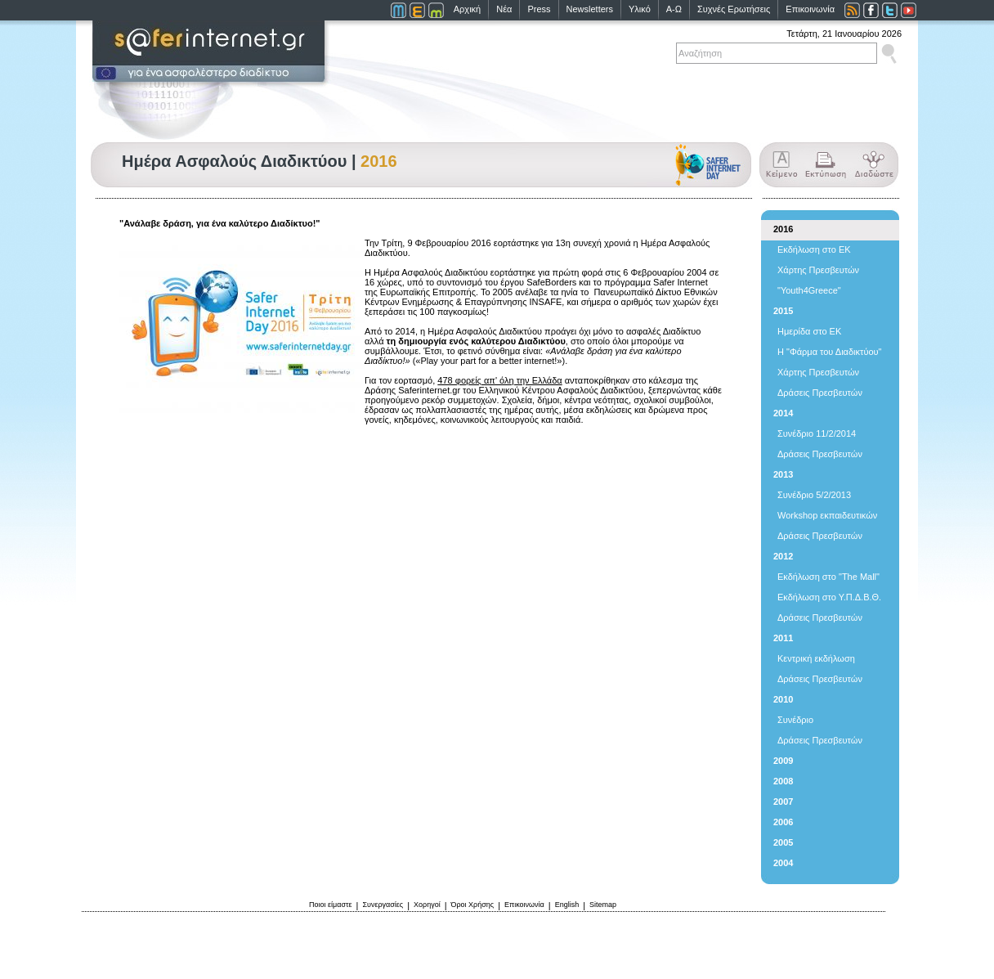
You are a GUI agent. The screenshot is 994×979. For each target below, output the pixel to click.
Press (538, 9)
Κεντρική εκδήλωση (816, 658)
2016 (783, 229)
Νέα (504, 9)
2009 (783, 761)
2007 (783, 801)
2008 (783, 781)
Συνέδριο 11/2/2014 (816, 433)
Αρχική (467, 9)
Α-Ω (674, 9)
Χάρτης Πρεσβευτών (818, 270)
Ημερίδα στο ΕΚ (809, 331)
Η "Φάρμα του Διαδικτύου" (829, 352)
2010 (783, 699)
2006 (783, 822)
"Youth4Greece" (809, 290)
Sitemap (602, 904)
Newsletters (589, 9)
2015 (783, 311)
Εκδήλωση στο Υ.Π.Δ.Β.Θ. (829, 597)
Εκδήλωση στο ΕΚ (814, 249)
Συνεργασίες (382, 904)
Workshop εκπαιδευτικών (827, 515)
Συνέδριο (795, 720)
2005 (783, 842)
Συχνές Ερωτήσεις (733, 9)
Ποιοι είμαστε (330, 904)
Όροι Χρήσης (473, 904)
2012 (783, 556)
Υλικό (640, 9)
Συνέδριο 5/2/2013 (814, 495)
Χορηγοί (427, 904)
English (567, 904)
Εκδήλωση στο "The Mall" (828, 577)
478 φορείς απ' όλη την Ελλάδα (499, 380)
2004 (783, 863)
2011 (783, 638)
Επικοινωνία (810, 9)
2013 (783, 474)
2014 (783, 413)
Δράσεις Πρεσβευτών (819, 392)
